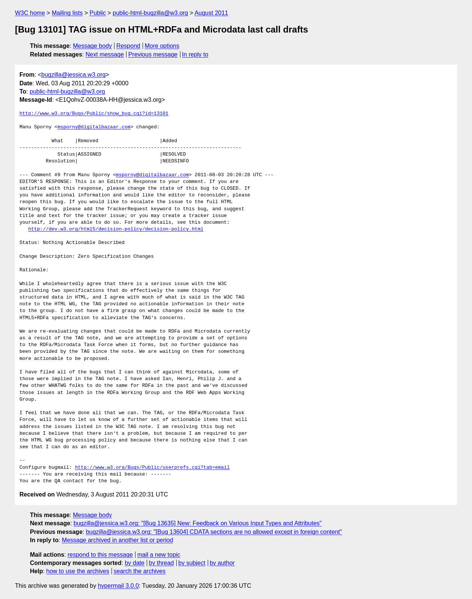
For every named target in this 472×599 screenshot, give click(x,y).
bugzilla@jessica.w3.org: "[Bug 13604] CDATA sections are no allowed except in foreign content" (214, 532)
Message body (92, 46)
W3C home (30, 13)
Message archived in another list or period (117, 540)
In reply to (195, 54)
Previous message (153, 54)
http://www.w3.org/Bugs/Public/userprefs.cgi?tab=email (152, 467)
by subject (191, 563)
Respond (128, 46)
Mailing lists (67, 13)
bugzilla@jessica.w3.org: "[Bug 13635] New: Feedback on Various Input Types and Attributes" (198, 523)
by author (222, 563)
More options (162, 46)
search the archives (140, 571)
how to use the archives (77, 571)
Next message (105, 54)
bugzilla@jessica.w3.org (73, 74)
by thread (161, 563)
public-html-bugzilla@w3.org (150, 13)
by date (134, 563)
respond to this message (100, 554)
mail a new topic (158, 554)
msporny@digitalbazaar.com (93, 127)
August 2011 (211, 13)
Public (97, 13)
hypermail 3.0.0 (118, 586)
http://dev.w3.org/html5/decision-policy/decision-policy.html (115, 229)
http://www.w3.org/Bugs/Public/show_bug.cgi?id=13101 (93, 113)
